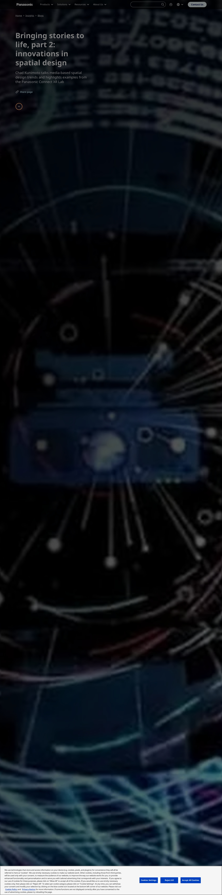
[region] (111, 880)
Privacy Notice (28, 889)
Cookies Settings (148, 880)
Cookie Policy (11, 889)
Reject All (169, 880)
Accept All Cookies (190, 880)
